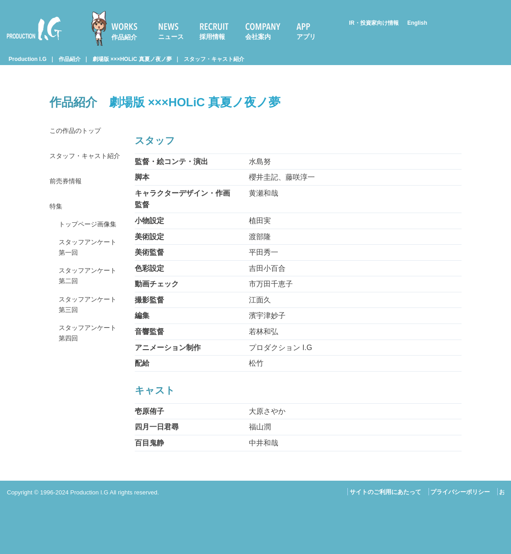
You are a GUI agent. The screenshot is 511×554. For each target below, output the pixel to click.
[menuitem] (118, 28)
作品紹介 (124, 37)
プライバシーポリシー (460, 491)
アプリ (306, 36)
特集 (56, 222)
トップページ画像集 (88, 247)
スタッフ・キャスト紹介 (214, 59)
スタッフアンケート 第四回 (88, 370)
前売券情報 (67, 195)
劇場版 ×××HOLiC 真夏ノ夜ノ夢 (132, 59)
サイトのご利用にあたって (385, 491)
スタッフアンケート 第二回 (88, 308)
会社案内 (258, 36)
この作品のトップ (78, 131)
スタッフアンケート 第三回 (88, 339)
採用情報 (212, 36)
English (417, 23)
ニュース (171, 36)
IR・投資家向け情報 (374, 23)
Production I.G (34, 28)
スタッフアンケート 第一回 (88, 278)
